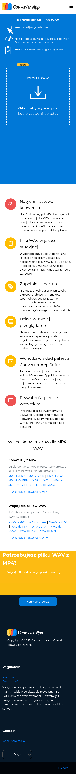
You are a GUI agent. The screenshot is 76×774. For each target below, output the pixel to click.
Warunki (8, 677)
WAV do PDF (28, 530)
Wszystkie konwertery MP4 (30, 491)
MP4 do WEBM (18, 480)
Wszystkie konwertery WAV (30, 537)
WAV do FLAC (58, 522)
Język (17, 754)
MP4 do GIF (36, 476)
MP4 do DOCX (45, 484)
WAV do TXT (40, 526)
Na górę (63, 768)
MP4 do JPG (55, 476)
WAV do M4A (37, 522)
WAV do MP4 (19, 526)
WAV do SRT (48, 530)
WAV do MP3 (16, 522)
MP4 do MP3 (16, 476)
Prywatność (10, 681)
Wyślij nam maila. (13, 741)
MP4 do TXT (25, 484)
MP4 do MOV (40, 480)
